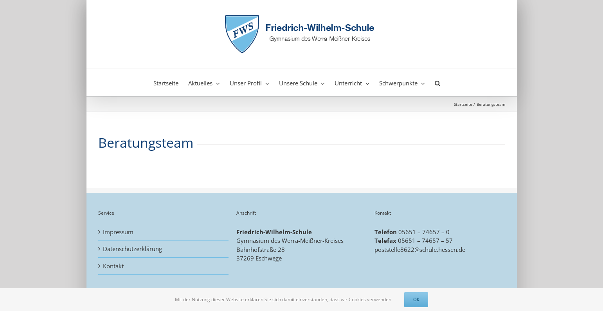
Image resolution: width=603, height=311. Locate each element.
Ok (416, 299)
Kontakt (113, 266)
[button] (437, 82)
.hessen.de (451, 249)
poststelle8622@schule (405, 249)
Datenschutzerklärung (132, 249)
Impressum (118, 232)
